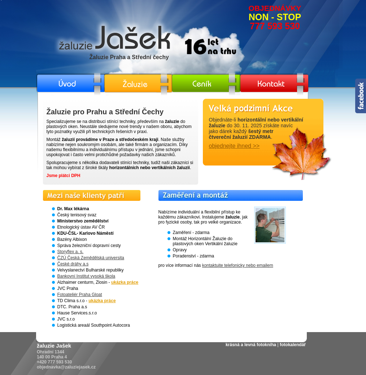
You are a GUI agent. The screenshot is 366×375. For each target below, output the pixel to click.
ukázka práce (124, 282)
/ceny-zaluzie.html (189, 71)
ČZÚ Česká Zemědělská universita (90, 257)
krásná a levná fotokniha (251, 344)
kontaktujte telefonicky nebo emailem (237, 265)
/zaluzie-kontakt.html (260, 71)
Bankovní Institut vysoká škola (86, 276)
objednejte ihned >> (234, 146)
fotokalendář (293, 344)
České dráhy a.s (73, 263)
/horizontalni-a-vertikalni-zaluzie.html (139, 71)
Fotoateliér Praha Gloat (79, 294)
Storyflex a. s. (70, 251)
